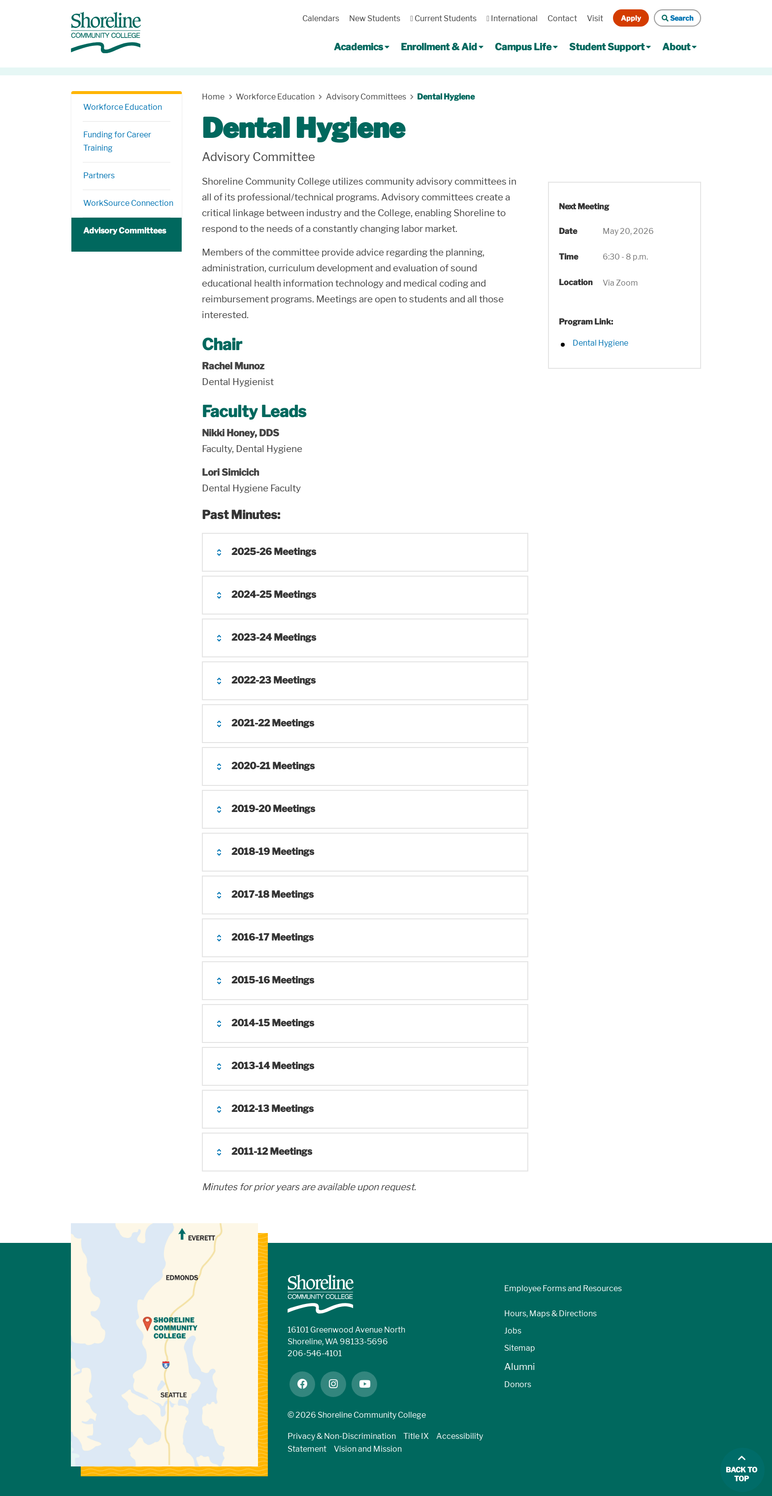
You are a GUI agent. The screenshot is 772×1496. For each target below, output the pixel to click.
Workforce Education (122, 107)
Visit (595, 18)
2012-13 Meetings (272, 1108)
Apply (631, 18)
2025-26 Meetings (273, 551)
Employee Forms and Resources (563, 1288)
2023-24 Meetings (273, 637)
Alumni (519, 1366)
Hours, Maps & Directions (550, 1313)
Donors (517, 1384)
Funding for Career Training (117, 141)
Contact (562, 18)
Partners (99, 175)
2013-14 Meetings (272, 1066)
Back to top (741, 1474)
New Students (374, 18)
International (512, 18)
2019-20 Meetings (273, 808)
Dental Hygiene (446, 96)
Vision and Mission (368, 1449)
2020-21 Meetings (273, 766)
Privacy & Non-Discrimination (342, 1436)
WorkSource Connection (126, 203)
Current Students (443, 18)
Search (677, 18)
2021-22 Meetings (272, 723)
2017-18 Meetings (272, 894)
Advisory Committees (124, 230)
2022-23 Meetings (273, 680)
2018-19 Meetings (272, 851)
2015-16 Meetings (272, 980)
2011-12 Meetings (271, 1151)
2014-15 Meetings (272, 1023)
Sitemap (519, 1348)
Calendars (320, 18)
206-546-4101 (315, 1353)
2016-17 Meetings (272, 937)
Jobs (512, 1330)
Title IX (416, 1436)
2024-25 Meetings (273, 594)
